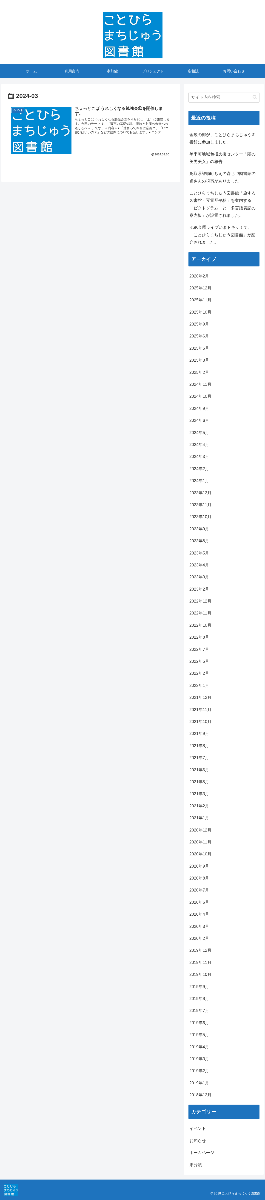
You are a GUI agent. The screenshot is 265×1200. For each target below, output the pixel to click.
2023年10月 (200, 516)
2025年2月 (199, 372)
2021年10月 (200, 721)
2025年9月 (199, 324)
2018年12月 (200, 1095)
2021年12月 (200, 697)
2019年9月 (199, 986)
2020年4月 (199, 914)
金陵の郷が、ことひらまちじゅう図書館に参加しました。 (222, 138)
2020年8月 (199, 878)
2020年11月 (200, 842)
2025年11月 (200, 300)
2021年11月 (200, 709)
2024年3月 (199, 456)
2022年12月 (200, 601)
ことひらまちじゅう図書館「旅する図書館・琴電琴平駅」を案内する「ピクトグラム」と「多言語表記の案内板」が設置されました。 (222, 204)
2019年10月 (200, 974)
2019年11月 (200, 962)
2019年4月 (199, 1047)
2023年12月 (200, 493)
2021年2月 (199, 806)
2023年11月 (200, 505)
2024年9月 (199, 408)
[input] (223, 97)
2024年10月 (200, 396)
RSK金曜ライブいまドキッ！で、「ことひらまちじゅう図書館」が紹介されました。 (222, 235)
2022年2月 (199, 673)
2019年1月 (199, 1083)
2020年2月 (199, 938)
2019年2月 (199, 1071)
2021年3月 (199, 793)
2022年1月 (199, 685)
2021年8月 (199, 745)
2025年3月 (199, 360)
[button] (255, 97)
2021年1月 (199, 818)
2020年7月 (199, 890)
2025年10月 (200, 312)
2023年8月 (199, 541)
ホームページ (201, 1152)
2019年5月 (199, 1034)
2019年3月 (199, 1059)
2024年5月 (199, 432)
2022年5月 (199, 661)
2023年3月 (199, 577)
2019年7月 (199, 1010)
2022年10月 (200, 625)
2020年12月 (200, 830)
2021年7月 (199, 757)
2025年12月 (200, 288)
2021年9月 (199, 733)
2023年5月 (199, 553)
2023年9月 (199, 529)
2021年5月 (199, 782)
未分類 (195, 1165)
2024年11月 (200, 384)
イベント (197, 1128)
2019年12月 (200, 950)
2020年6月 (199, 902)
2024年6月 (199, 420)
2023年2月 (199, 589)
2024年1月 (199, 480)
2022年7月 (199, 649)
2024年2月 (199, 468)
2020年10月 (200, 854)
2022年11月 (200, 613)
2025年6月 (199, 336)
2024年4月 (199, 444)
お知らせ (197, 1140)
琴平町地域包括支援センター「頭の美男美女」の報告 (222, 158)
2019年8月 (199, 998)
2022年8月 (199, 637)
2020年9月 (199, 866)
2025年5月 (199, 348)
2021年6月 (199, 770)
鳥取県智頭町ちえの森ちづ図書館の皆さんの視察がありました (222, 177)
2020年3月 (199, 926)
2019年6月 (199, 1022)
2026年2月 (199, 276)
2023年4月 (199, 565)
